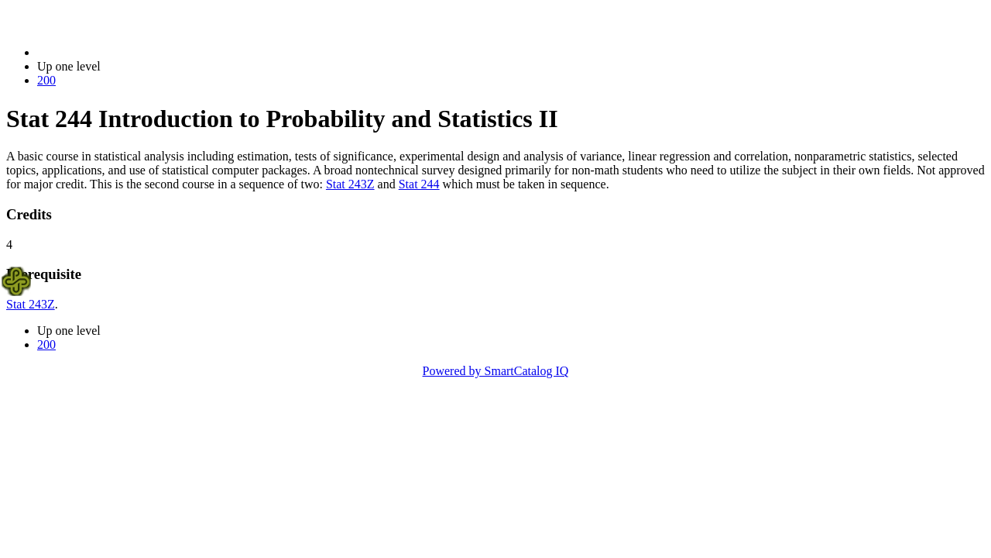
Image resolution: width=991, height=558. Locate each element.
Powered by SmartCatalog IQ (496, 370)
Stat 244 (419, 184)
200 (46, 80)
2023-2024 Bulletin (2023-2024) (118, 52)
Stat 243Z (350, 184)
